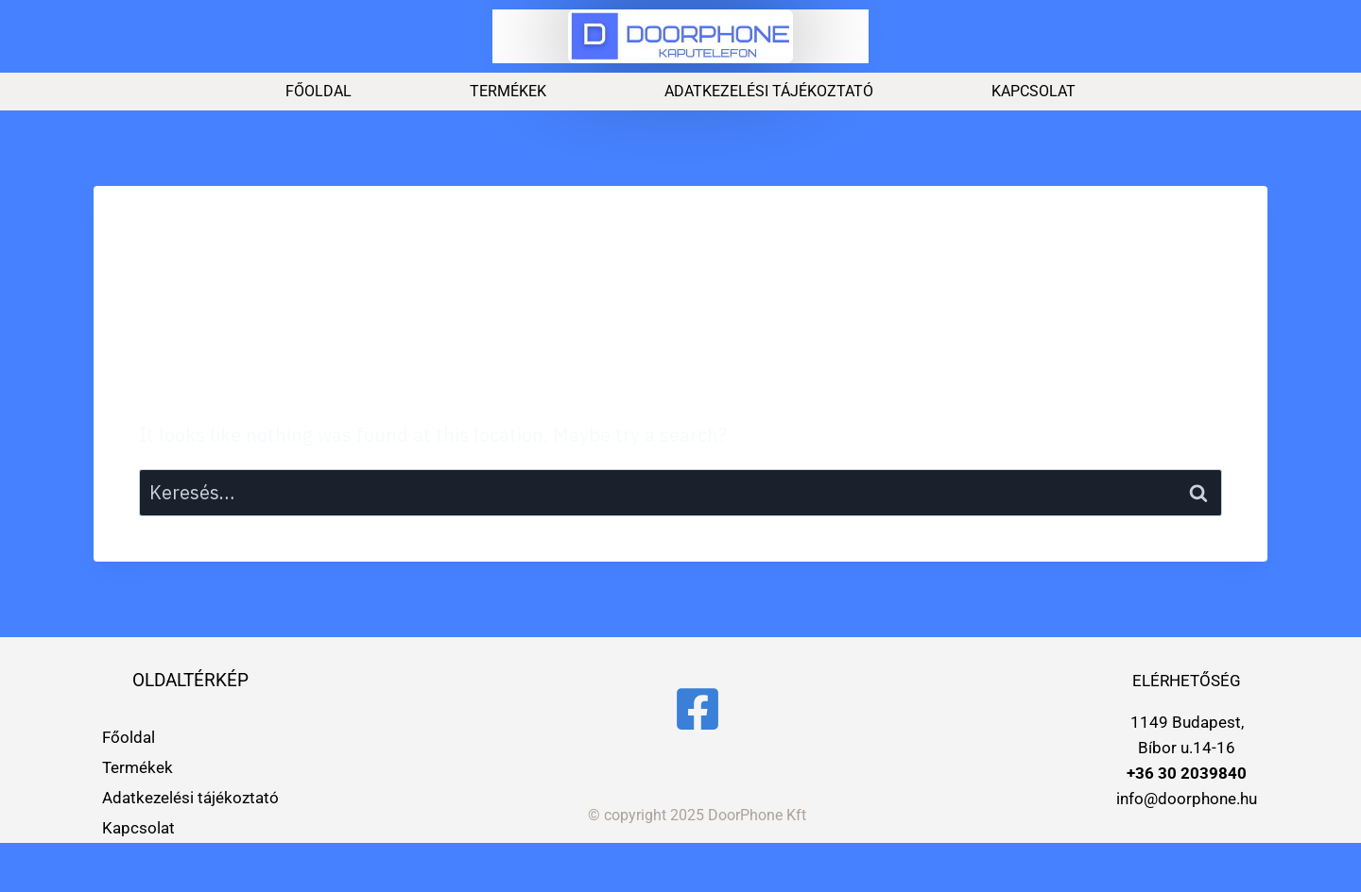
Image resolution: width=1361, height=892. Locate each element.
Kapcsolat (1033, 91)
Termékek (508, 91)
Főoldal (318, 91)
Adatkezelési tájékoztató (768, 91)
